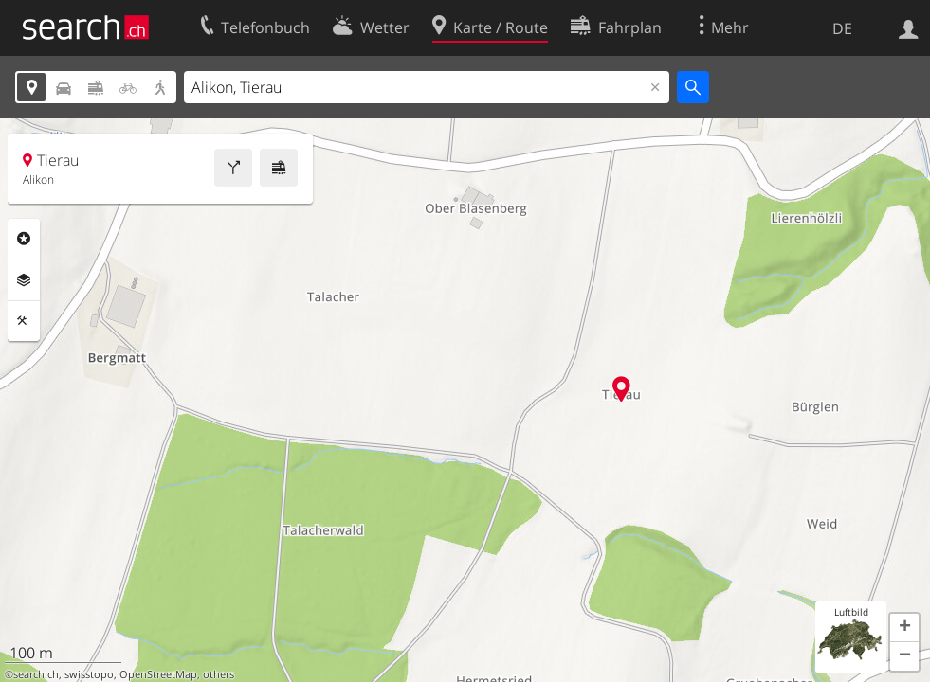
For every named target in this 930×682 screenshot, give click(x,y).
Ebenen (24, 280)
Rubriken (24, 239)
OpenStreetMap (158, 674)
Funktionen (24, 321)
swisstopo (89, 674)
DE (842, 28)
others (218, 674)
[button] (904, 628)
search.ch (36, 674)
